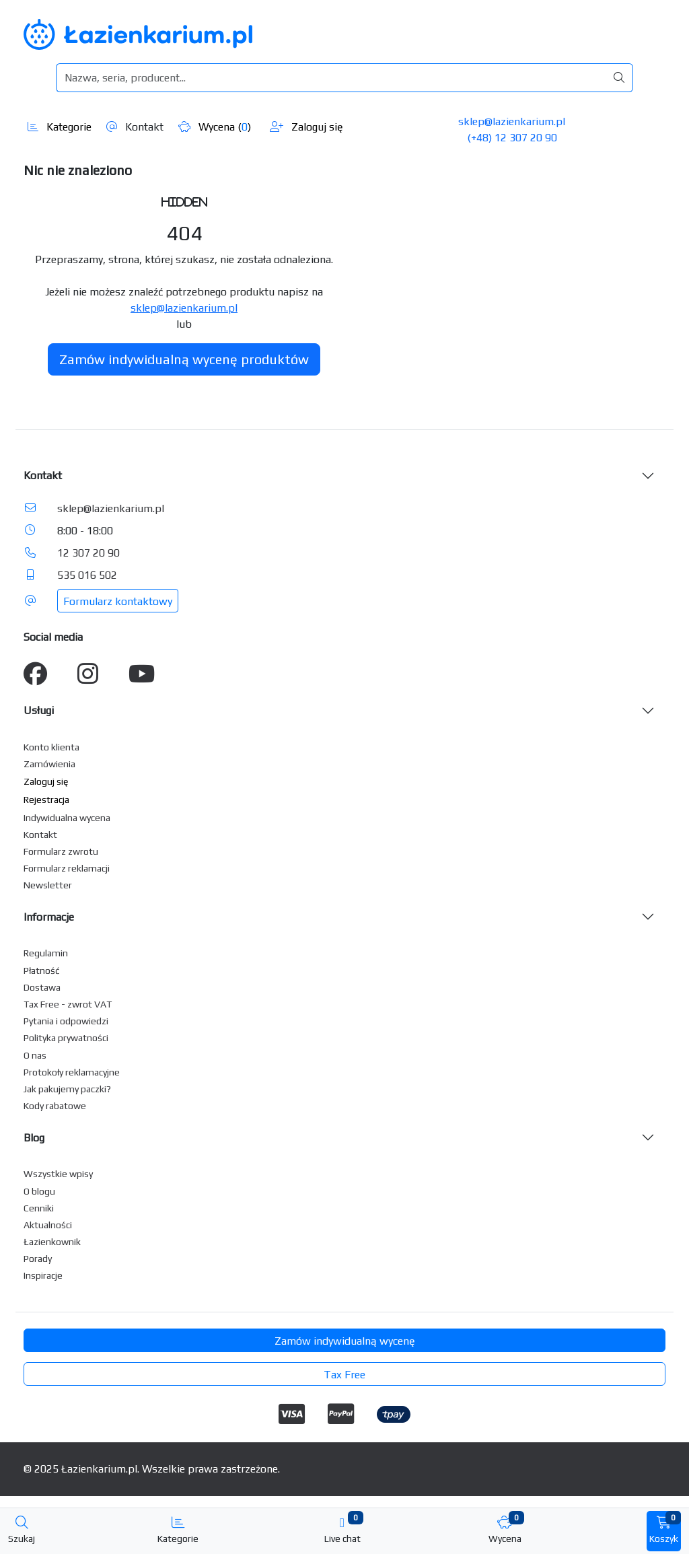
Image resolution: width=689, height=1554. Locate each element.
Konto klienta (51, 747)
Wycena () (214, 126)
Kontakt (135, 126)
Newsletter (48, 885)
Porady (38, 1258)
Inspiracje (43, 1275)
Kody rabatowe (55, 1105)
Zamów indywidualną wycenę (345, 1341)
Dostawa (42, 987)
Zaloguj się (306, 126)
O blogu (39, 1191)
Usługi (39, 710)
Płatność (42, 970)
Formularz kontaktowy (117, 601)
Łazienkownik (52, 1241)
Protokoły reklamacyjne (72, 1072)
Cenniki (39, 1208)
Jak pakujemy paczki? (67, 1089)
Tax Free (344, 1374)
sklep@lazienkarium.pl (511, 121)
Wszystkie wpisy (58, 1173)
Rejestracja (46, 799)
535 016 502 (87, 575)
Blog (34, 1137)
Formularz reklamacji (67, 868)
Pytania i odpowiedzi (66, 1021)
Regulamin (46, 953)
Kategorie (60, 126)
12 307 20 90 (88, 552)
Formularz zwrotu (61, 851)
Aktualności (48, 1225)
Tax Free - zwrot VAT (68, 1004)
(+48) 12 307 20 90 (512, 137)
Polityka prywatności (66, 1037)
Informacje (49, 917)
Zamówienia (49, 763)
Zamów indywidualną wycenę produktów (184, 359)
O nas (35, 1055)
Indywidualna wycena (67, 817)
